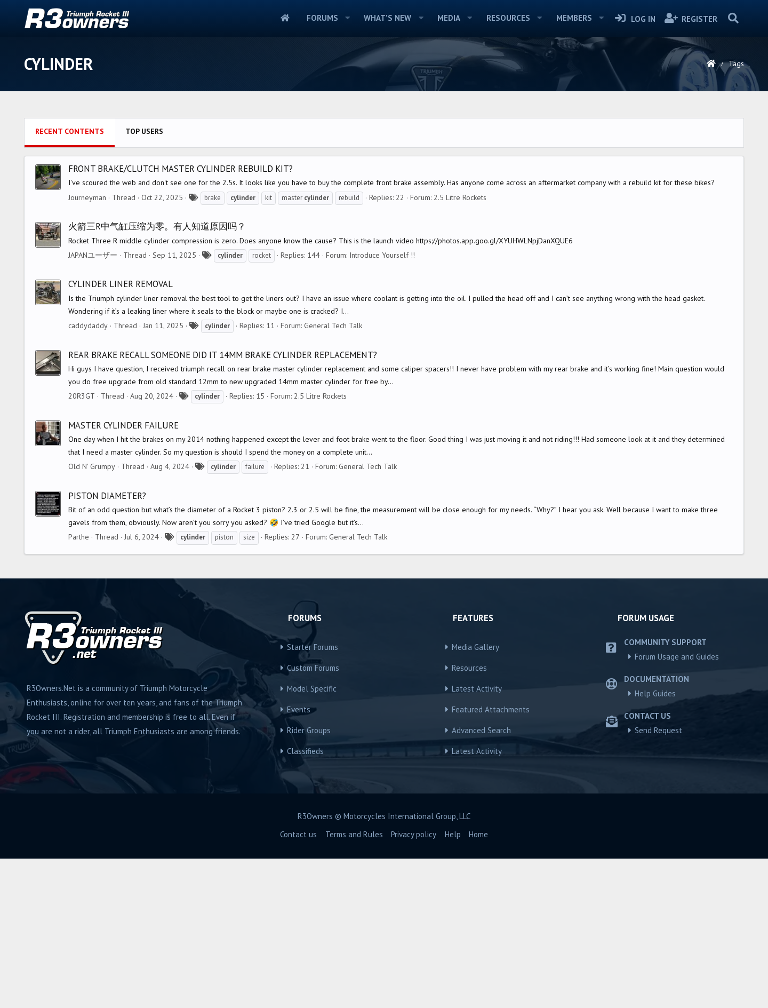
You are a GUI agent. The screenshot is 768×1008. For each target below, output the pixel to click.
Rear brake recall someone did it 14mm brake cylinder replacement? (222, 504)
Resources (508, 18)
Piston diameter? (107, 645)
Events (298, 859)
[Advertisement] (384, 187)
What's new (387, 18)
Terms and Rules (354, 984)
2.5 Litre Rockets (460, 347)
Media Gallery (475, 796)
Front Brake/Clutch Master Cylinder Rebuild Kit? (180, 318)
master (305, 347)
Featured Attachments (491, 859)
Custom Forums (313, 817)
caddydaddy (88, 475)
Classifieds (305, 900)
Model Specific (312, 838)
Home (285, 18)
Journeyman (87, 347)
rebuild (349, 347)
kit (268, 347)
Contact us (298, 984)
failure (255, 616)
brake (212, 347)
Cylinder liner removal (120, 433)
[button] (347, 18)
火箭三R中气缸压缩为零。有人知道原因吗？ (157, 376)
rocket (261, 404)
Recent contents (69, 280)
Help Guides (655, 843)
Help (453, 984)
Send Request (658, 880)
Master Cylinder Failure (123, 575)
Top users (144, 280)
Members (574, 18)
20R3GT (81, 545)
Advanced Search (481, 880)
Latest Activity (477, 838)
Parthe (78, 686)
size (249, 686)
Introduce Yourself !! (382, 404)
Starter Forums (312, 796)
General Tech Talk (333, 475)
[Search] (733, 18)
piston (224, 686)
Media (448, 18)
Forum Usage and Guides (677, 806)
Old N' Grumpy (91, 616)
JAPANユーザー (92, 404)
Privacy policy (413, 984)
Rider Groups (309, 880)
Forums (322, 18)
